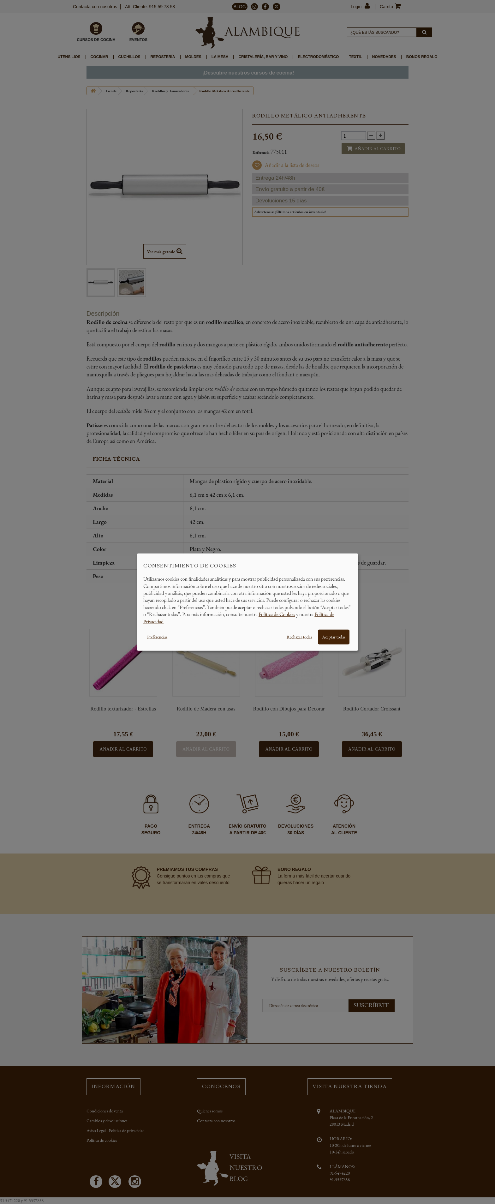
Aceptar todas (333, 637)
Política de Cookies (277, 614)
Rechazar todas (299, 637)
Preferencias (157, 637)
